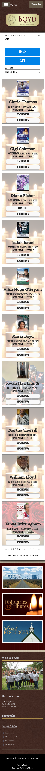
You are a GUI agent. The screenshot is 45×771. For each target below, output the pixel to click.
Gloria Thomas (23, 101)
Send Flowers (23, 114)
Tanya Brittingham (23, 524)
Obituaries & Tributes (12, 737)
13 (33, 36)
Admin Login (22, 765)
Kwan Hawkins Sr (23, 383)
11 (27, 36)
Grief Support (9, 745)
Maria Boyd (23, 336)
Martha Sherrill (22, 430)
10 (24, 36)
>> (39, 36)
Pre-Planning (9, 741)
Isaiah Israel (22, 242)
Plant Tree (22, 208)
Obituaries (36, 4)
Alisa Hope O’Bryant (22, 289)
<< (6, 36)
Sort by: (9, 67)
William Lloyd (22, 477)
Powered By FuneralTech (22, 768)
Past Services (24, 556)
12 (30, 36)
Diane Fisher (23, 195)
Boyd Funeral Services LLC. (23, 110)
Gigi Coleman (23, 148)
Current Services (12, 556)
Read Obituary (23, 120)
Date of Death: (14, 107)
